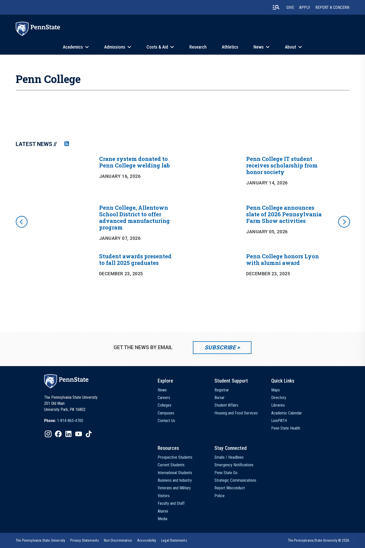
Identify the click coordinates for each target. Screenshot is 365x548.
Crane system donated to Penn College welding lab (134, 162)
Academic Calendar (286, 413)
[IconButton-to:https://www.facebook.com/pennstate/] (58, 434)
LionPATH (279, 420)
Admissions (114, 47)
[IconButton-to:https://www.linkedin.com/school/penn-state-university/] (68, 434)
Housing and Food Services (236, 413)
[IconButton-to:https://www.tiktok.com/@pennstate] (89, 434)
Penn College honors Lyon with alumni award (282, 259)
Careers (164, 397)
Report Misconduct (229, 488)
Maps (275, 390)
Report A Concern (332, 7)
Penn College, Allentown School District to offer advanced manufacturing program (134, 217)
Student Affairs (226, 405)
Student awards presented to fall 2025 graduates (135, 259)
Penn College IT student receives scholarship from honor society (282, 165)
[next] (343, 221)
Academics (73, 47)
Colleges (164, 405)
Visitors (164, 495)
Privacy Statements (84, 540)
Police (219, 495)
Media (162, 518)
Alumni (163, 511)
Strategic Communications (235, 480)
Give (290, 7)
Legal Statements (174, 540)
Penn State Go (226, 472)
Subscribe (220, 347)
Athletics (230, 47)
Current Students (171, 464)
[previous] (21, 221)
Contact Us (166, 420)
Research (198, 47)
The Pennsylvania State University (40, 540)
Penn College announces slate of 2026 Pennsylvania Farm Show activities (284, 214)
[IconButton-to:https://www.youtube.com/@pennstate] (79, 434)
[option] (182, 229)
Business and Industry (175, 480)
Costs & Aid (157, 47)
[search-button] (276, 7)
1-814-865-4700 (70, 420)
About (290, 47)
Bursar (219, 397)
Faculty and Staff (171, 503)
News (258, 47)
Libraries (278, 405)
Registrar (221, 390)
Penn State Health (285, 428)
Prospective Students (175, 457)
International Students (175, 472)
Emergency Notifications (233, 464)
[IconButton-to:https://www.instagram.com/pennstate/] (48, 434)
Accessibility (146, 540)
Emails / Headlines (229, 457)
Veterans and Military (174, 488)
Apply (304, 7)
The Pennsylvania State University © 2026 (318, 540)
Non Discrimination (118, 540)
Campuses (166, 413)
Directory (278, 397)
